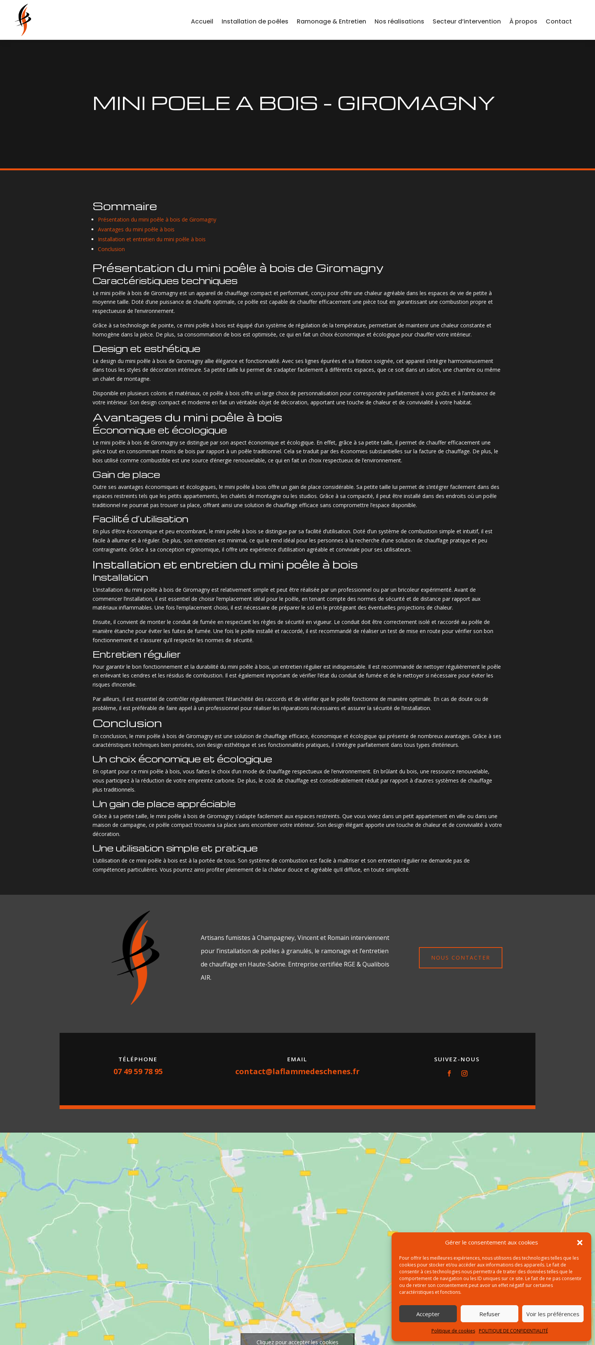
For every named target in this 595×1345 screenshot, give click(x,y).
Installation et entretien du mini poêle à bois (152, 239)
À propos (523, 21)
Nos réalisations (399, 21)
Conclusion (111, 249)
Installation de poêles (255, 21)
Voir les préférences (552, 1314)
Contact (559, 21)
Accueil (202, 21)
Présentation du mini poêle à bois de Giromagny (157, 219)
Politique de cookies (453, 1331)
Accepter (428, 1314)
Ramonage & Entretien (331, 21)
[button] (580, 1242)
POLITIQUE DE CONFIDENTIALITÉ (513, 1331)
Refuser (489, 1314)
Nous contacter (460, 957)
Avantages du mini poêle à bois (136, 229)
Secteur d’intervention (467, 21)
